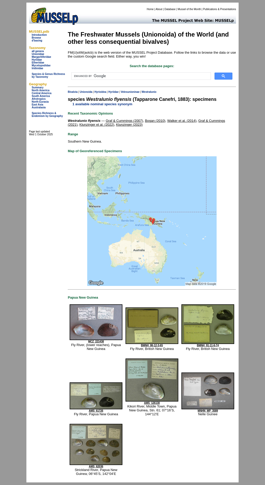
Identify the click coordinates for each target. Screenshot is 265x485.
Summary (37, 87)
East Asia (37, 104)
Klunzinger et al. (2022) (96, 124)
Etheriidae (38, 62)
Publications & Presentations (219, 9)
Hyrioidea (100, 91)
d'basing (37, 40)
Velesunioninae (130, 91)
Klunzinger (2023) (129, 124)
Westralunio (149, 91)
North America (40, 90)
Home (150, 9)
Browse (36, 37)
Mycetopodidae (41, 65)
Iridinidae (37, 68)
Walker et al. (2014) (181, 121)
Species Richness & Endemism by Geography (47, 114)
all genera (38, 51)
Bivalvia (73, 91)
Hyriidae (37, 59)
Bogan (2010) (155, 121)
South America (41, 96)
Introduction (39, 34)
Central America (41, 93)
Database (170, 9)
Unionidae (38, 54)
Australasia (39, 107)
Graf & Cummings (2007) (124, 121)
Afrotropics (39, 98)
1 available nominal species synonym (102, 104)
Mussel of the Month (189, 9)
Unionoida (86, 91)
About (159, 9)
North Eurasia (40, 101)
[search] (140, 76)
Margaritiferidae (41, 56)
